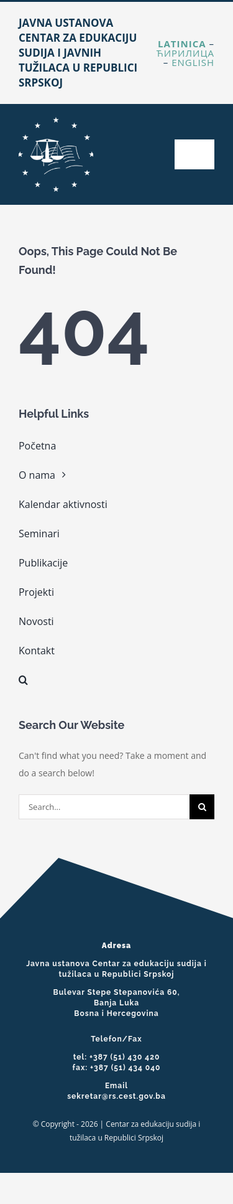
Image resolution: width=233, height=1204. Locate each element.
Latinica (182, 43)
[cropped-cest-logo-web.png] (56, 121)
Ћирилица (185, 53)
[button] (116, 680)
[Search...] (104, 806)
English (192, 62)
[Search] (202, 806)
